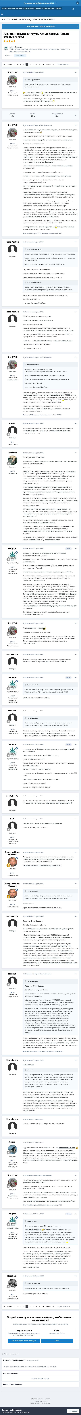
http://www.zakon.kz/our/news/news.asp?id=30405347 (42, 865)
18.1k (12, 873)
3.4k (12, 91)
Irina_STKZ (12, 72)
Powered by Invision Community (40, 1403)
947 (12, 567)
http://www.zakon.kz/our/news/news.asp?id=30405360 (42, 908)
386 (12, 471)
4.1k (13, 1160)
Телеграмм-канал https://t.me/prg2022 (39, 3)
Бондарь (18, 47)
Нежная (12, 711)
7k (12, 1294)
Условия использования (22, 1412)
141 (12, 442)
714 (13, 729)
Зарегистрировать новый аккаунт (24, 1340)
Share (8, 55)
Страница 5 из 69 (64, 64)
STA (12, 819)
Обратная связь (37, 1399)
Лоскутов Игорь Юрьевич (12, 853)
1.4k (12, 837)
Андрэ (12, 1142)
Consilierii (12, 453)
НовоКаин (12, 1276)
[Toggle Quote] (26, 80)
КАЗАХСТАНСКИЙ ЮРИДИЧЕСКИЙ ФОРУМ (28, 19)
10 (43, 64)
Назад (9, 64)
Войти (57, 1340)
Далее (48, 64)
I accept (73, 1411)
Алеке (12, 423)
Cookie (47, 1399)
